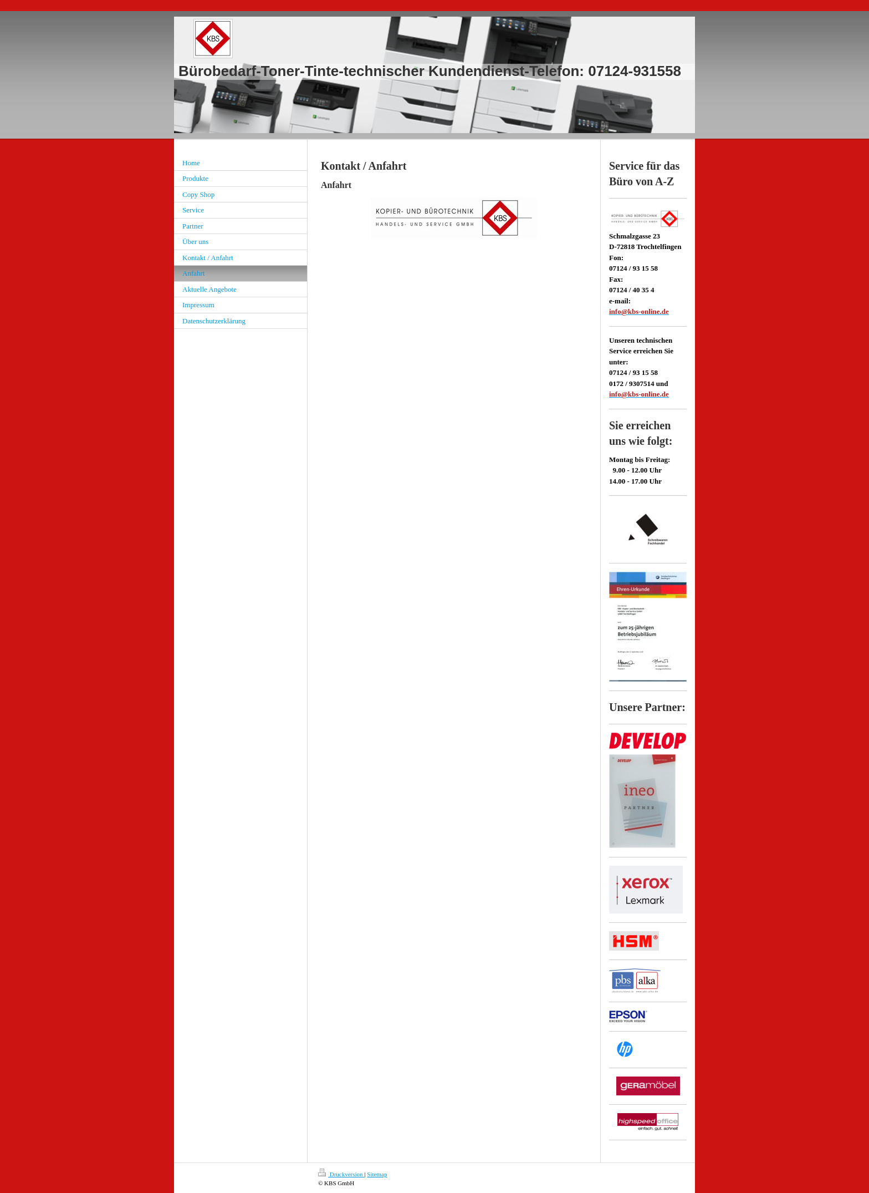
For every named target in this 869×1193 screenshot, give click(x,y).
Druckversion (341, 1174)
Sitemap (377, 1174)
